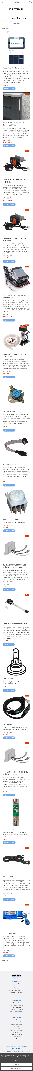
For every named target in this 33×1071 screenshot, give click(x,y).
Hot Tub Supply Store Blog (16, 990)
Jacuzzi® (16, 1026)
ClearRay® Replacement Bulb (15, 624)
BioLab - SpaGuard (16, 1024)
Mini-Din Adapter (9, 464)
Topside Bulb (8, 678)
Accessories (16, 1003)
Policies (16, 988)
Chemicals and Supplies (16, 1005)
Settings (16, 1061)
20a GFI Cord (8, 724)
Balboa (17, 1039)
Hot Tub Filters (16, 1007)
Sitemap (16, 994)
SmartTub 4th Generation (13, 68)
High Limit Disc (9, 411)
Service (16, 986)
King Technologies (16, 1030)
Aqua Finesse (16, 1032)
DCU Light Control (10, 933)
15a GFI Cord (8, 877)
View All (16, 1041)
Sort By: (4, 32)
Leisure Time (16, 1028)
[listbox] (13, 32)
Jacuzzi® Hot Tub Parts (16, 1009)
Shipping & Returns (16, 992)
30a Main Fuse (8, 829)
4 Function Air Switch (11, 519)
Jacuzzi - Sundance (16, 1020)
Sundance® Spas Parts (16, 1011)
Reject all (16, 1064)
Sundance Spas (16, 1037)
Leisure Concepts (16, 1034)
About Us (16, 984)
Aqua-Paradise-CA (16, 1022)
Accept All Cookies (16, 1068)
